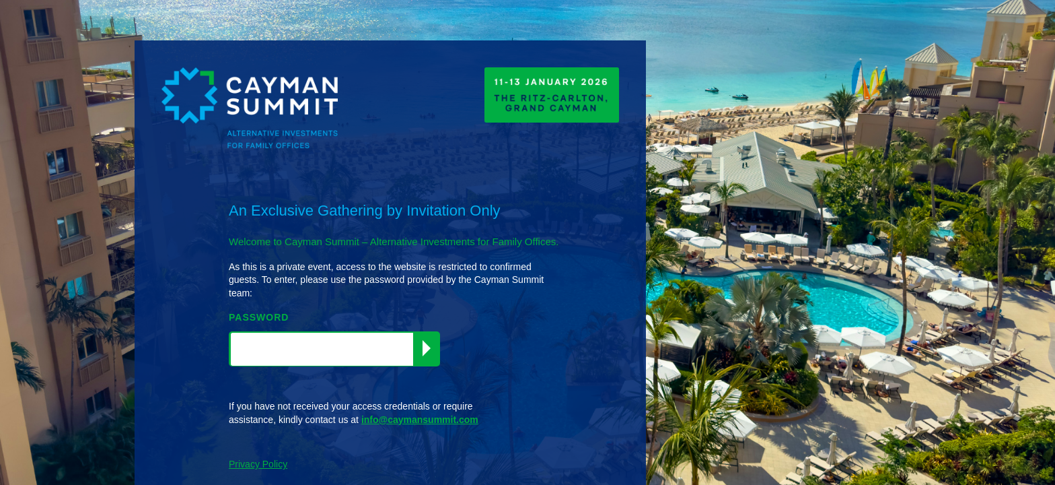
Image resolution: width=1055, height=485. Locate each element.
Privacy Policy (258, 464)
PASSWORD (259, 317)
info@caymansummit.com (419, 419)
